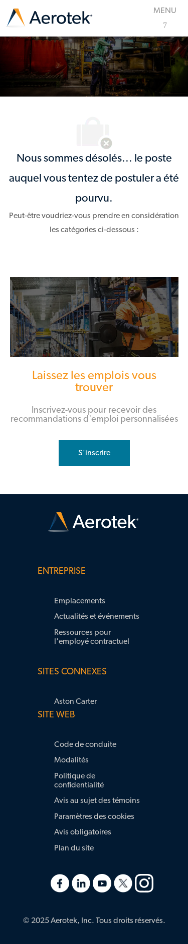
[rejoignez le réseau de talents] (94, 453)
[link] (49, 18)
